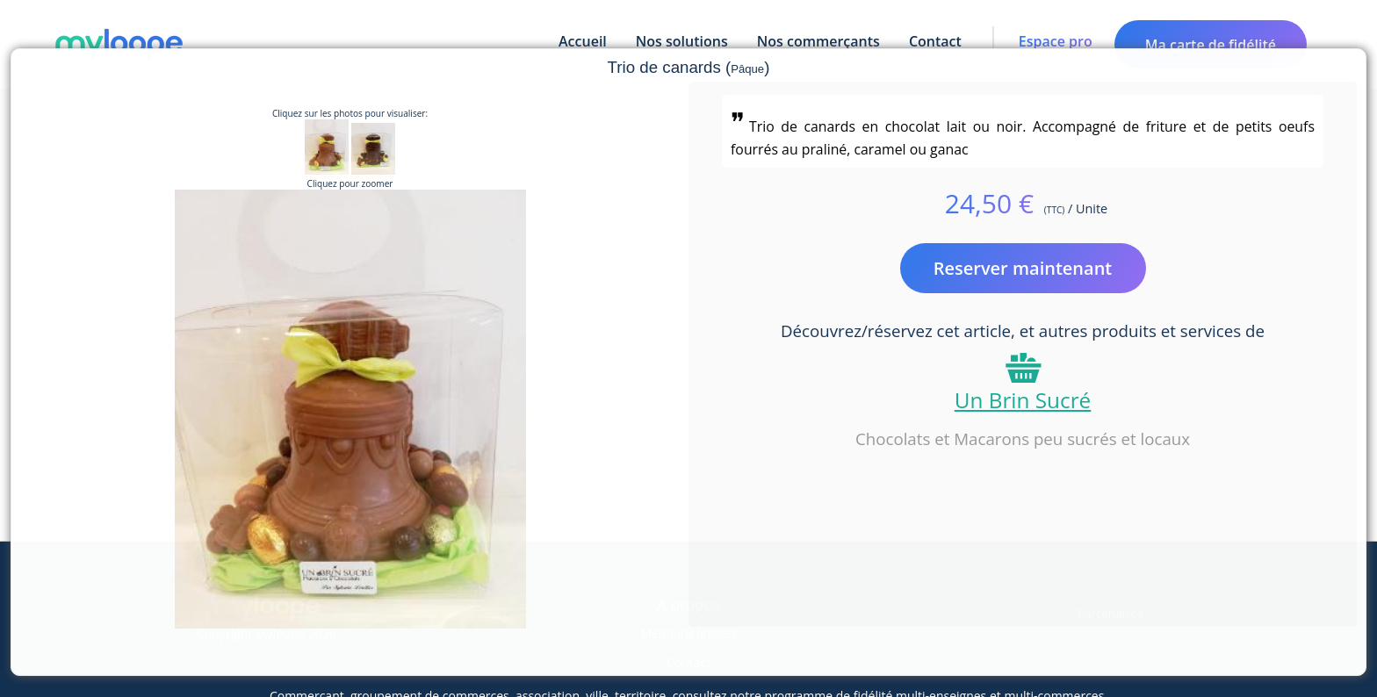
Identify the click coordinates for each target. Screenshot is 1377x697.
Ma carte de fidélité (1210, 44)
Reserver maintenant (1023, 268)
